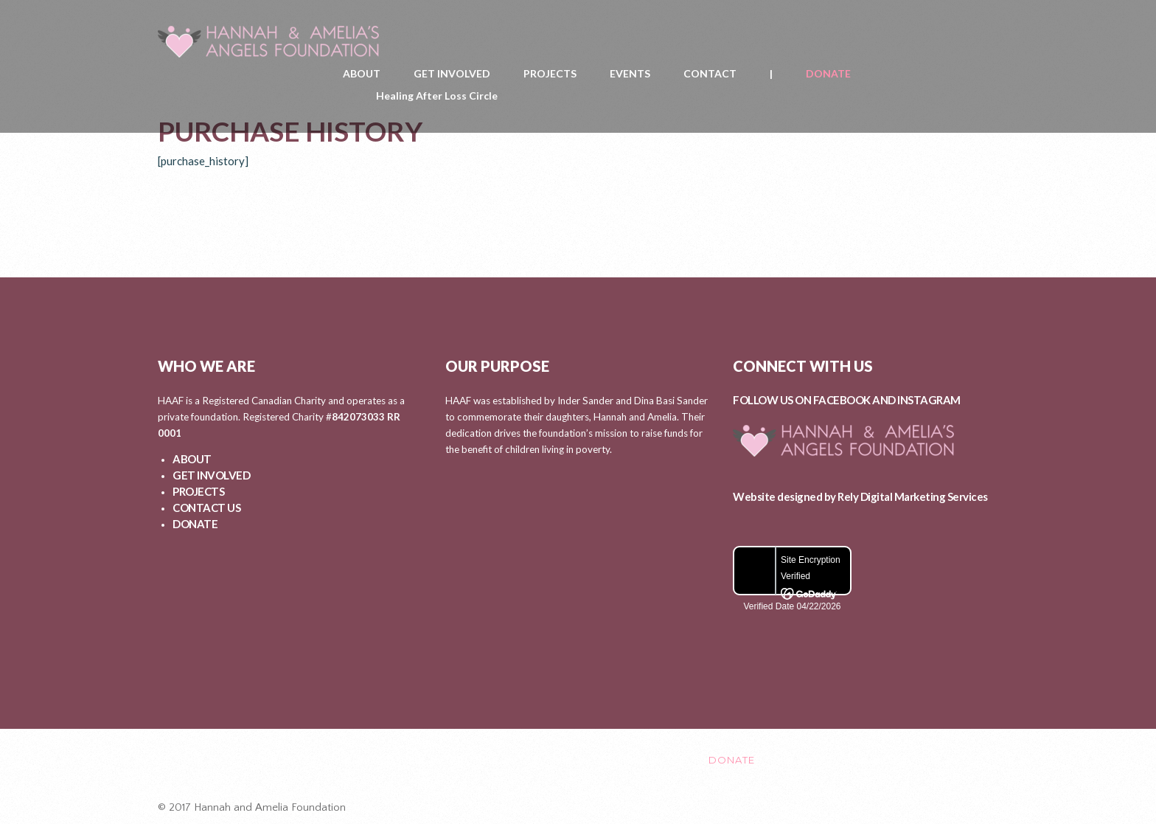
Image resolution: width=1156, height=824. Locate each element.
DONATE (828, 73)
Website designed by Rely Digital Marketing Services (860, 496)
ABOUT (361, 73)
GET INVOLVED (452, 73)
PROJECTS (550, 73)
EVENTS (630, 73)
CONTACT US (206, 507)
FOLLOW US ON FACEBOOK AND (815, 399)
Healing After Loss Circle (437, 95)
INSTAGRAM (929, 399)
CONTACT (710, 73)
